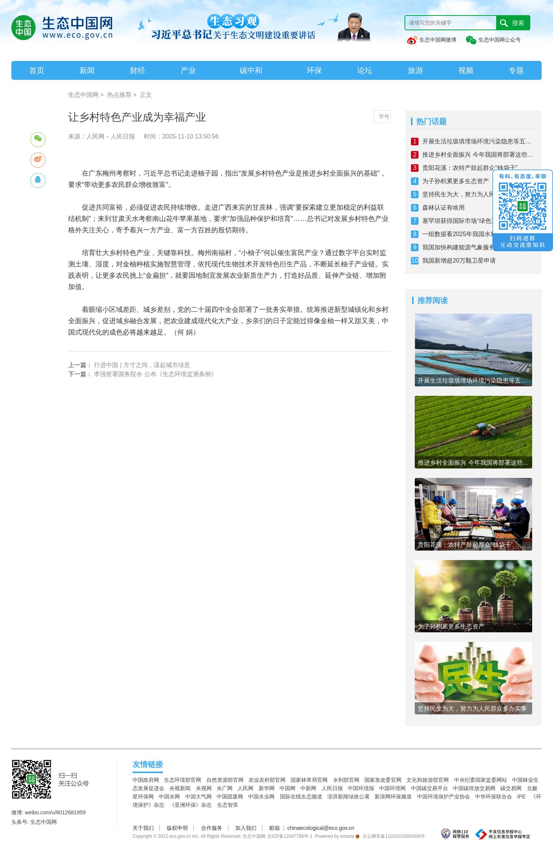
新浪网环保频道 (393, 797)
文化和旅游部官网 (427, 780)
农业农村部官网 (267, 780)
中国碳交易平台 (429, 788)
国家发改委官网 (382, 780)
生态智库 (227, 805)
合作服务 (211, 828)
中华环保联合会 (493, 797)
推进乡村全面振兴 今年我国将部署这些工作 (479, 154)
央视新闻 (180, 788)
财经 (137, 70)
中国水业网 (261, 797)
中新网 (308, 788)
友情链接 (148, 764)
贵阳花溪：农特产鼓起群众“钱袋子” (469, 168)
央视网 (204, 788)
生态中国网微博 (431, 40)
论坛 (364, 70)
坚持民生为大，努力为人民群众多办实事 (476, 194)
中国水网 (169, 797)
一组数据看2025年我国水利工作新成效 (474, 234)
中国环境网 (392, 788)
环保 (314, 70)
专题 (516, 70)
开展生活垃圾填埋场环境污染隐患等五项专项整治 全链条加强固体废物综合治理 (479, 141)
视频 (465, 70)
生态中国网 (83, 95)
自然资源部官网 (225, 780)
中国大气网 (198, 797)
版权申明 (177, 828)
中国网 (287, 788)
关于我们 (143, 828)
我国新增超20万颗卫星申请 (459, 260)
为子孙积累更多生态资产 (455, 181)
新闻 (87, 70)
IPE (521, 797)
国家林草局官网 (309, 780)
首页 (36, 70)
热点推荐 (119, 95)
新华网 (267, 788)
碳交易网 (511, 788)
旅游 (415, 70)
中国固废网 (230, 797)
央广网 (225, 788)
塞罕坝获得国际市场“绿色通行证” (466, 221)
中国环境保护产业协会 (443, 797)
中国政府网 (146, 780)
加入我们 (245, 828)
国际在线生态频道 (301, 797)
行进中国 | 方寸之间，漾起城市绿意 (142, 365)
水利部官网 (346, 780)
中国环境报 (361, 788)
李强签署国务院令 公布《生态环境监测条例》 (155, 374)
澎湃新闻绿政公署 (348, 797)
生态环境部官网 (182, 780)
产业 (188, 70)
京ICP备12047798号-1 (289, 836)
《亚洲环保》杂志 (190, 805)
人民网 (245, 788)
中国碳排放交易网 (474, 788)
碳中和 (251, 70)
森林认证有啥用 (443, 207)
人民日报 (332, 788)
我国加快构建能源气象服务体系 (464, 247)
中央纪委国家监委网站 (480, 780)
